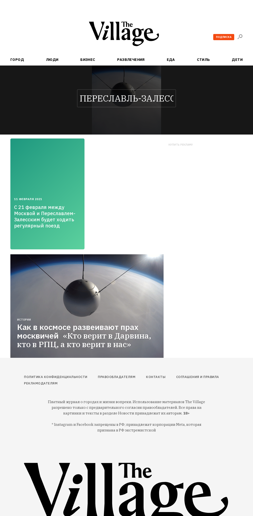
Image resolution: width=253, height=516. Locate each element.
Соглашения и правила (197, 377)
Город (17, 59)
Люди (52, 59)
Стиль (203, 59)
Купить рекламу (181, 144)
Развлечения (131, 59)
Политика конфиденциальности (55, 377)
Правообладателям (116, 377)
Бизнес (87, 59)
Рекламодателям (41, 383)
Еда (171, 59)
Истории (24, 319)
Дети (237, 59)
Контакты (156, 377)
